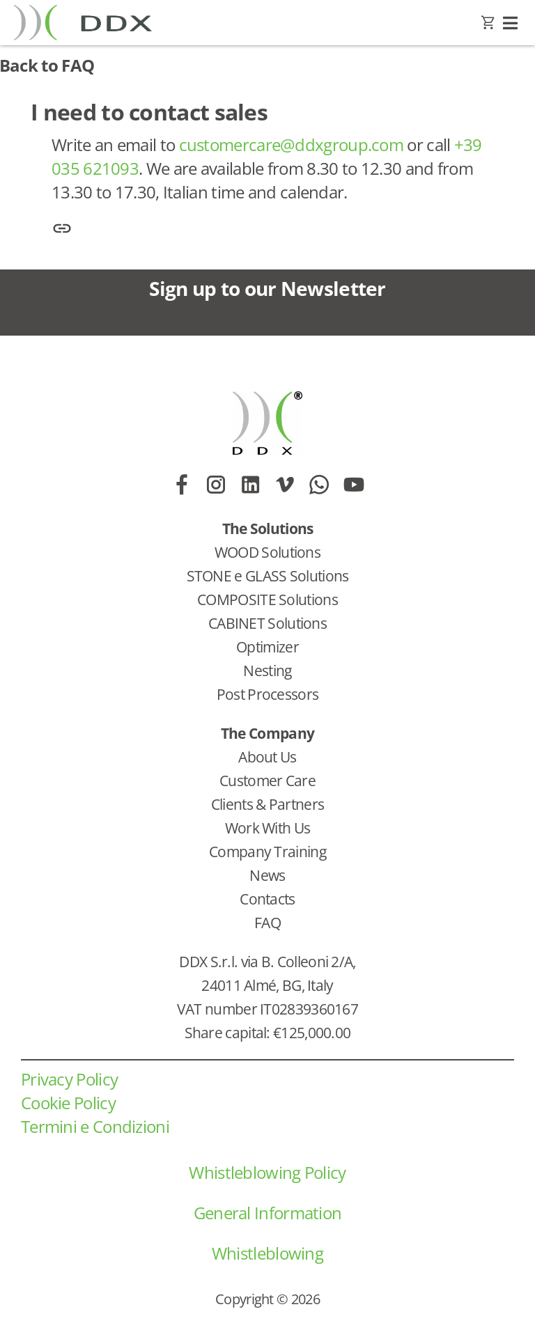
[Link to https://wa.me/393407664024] (319, 484)
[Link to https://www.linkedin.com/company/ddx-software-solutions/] (250, 484)
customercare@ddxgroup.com (291, 144)
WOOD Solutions (267, 552)
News (267, 875)
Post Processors (268, 694)
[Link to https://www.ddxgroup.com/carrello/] (488, 23)
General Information (268, 1212)
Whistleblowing (267, 1253)
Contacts (267, 899)
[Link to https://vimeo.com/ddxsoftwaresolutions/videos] (284, 484)
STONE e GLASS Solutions (268, 576)
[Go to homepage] (93, 22)
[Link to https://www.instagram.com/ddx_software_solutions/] (216, 484)
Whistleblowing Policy (267, 1172)
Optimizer (267, 647)
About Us (267, 757)
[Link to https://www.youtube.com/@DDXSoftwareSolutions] (353, 484)
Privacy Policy (69, 1078)
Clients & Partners (267, 804)
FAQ (267, 922)
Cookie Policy (68, 1102)
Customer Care (267, 780)
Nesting (267, 670)
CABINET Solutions (267, 623)
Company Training (267, 851)
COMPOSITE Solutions (267, 599)
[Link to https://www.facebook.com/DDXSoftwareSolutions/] (181, 484)
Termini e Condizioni (95, 1126)
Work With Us (268, 828)
